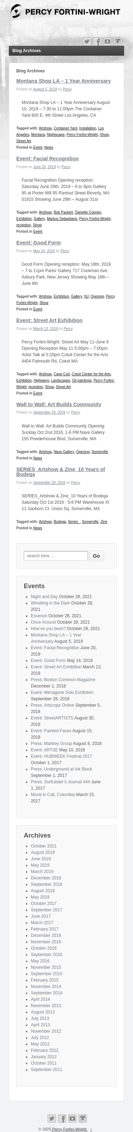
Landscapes (60, 380)
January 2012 (44, 1056)
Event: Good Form (38, 242)
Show (104, 135)
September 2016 (46, 954)
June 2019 (41, 858)
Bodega (60, 522)
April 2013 (40, 1024)
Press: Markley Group (51, 743)
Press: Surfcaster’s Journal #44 (60, 781)
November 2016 (46, 941)
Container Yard (65, 128)
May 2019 (40, 865)
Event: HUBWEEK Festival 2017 (61, 756)
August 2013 (43, 1012)
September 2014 (46, 992)
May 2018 (40, 897)
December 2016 (46, 935)
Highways (41, 380)
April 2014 (40, 999)
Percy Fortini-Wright (82, 135)
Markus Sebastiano (62, 219)
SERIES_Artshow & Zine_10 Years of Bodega (60, 471)
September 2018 (46, 884)
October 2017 (44, 903)
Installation (87, 128)
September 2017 (46, 909)
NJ (86, 296)
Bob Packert (63, 212)
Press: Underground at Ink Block (61, 769)
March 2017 (42, 922)
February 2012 (45, 1050)
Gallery (39, 219)
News (48, 147)
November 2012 (46, 1031)
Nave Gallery (64, 452)
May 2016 (40, 961)
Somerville (100, 452)
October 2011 (44, 1063)
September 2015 (46, 973)
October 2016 (44, 948)
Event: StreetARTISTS (52, 718)
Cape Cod (62, 374)
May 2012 (40, 1044)
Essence (39, 615)
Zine (103, 522)
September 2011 (46, 1069)
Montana (38, 135)
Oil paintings (82, 380)
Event (38, 147)
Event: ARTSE (44, 749)
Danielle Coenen (88, 212)
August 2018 (43, 890)
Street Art (23, 141)
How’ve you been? (48, 628)
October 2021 (44, 846)
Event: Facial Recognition (47, 158)
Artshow (45, 128)
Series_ (74, 522)
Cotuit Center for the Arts (91, 374)
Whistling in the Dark (50, 603)
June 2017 (41, 916)
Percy (67, 89)
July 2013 (40, 1018)
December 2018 (46, 878)
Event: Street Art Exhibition (49, 320)
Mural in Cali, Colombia (53, 794)
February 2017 (45, 929)
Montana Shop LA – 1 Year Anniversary (63, 81)
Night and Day (44, 596)
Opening (97, 296)
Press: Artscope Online (52, 705)
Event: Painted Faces (51, 730)
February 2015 (45, 980)
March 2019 (42, 871)
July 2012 (40, 1037)
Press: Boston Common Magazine (63, 679)
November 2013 (46, 1005)
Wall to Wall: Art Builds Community (58, 404)
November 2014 (46, 986)
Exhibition (24, 219)
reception (23, 225)
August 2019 (43, 852)
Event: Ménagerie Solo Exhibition (62, 692)
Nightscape (56, 135)
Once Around (43, 622)
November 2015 (46, 967)
